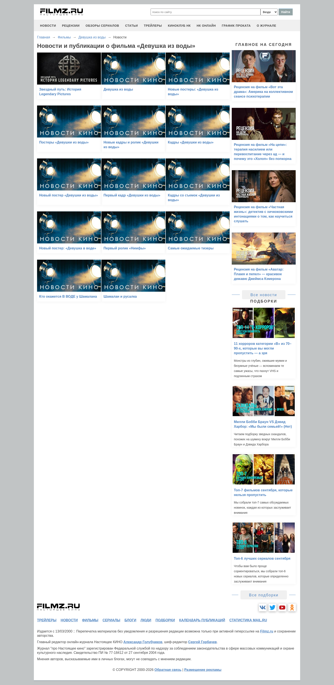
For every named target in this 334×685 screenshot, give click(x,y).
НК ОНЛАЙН (206, 25)
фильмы (90, 620)
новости (48, 25)
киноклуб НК (179, 25)
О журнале (266, 25)
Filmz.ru (266, 631)
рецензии (71, 25)
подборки (165, 620)
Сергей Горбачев (202, 642)
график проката (236, 25)
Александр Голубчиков (142, 642)
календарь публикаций (202, 620)
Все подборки (263, 595)
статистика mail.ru (248, 620)
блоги (130, 620)
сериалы (111, 620)
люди (146, 620)
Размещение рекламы (203, 670)
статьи (131, 25)
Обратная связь (167, 670)
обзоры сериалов (102, 25)
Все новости (263, 295)
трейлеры (153, 25)
